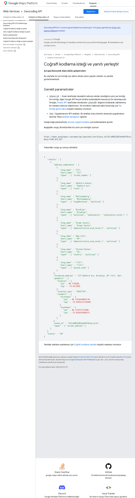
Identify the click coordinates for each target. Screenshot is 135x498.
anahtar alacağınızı (70, 117)
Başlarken (91, 11)
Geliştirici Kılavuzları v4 (13, 17)
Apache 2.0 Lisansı (124, 357)
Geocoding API (33, 11)
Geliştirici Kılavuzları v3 (55, 58)
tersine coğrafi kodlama (79, 122)
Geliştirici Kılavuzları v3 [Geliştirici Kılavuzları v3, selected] (38, 17)
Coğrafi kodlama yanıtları (85, 344)
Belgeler (88, 54)
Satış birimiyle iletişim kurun (116, 11)
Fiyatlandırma (79, 3)
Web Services (11, 11)
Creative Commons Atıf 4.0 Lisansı (85, 357)
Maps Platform (23, 3)
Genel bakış (51, 3)
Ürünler (64, 3)
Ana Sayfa (48, 54)
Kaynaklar (79, 17)
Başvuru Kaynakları (62, 17)
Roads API (62, 102)
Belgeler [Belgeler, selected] (93, 3)
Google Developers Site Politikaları (81, 360)
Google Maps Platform (72, 54)
